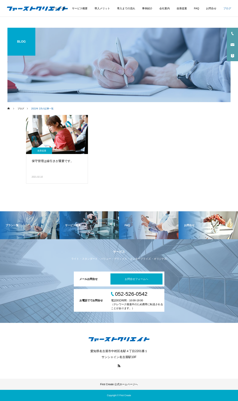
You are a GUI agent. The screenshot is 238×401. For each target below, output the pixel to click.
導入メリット (102, 8)
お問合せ (211, 8)
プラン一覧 (58, 8)
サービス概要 (80, 8)
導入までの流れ (126, 8)
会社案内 (164, 8)
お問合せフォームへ (136, 279)
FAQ (196, 8)
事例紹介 (147, 8)
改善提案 (182, 8)
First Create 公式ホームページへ (119, 384)
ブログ (227, 8)
